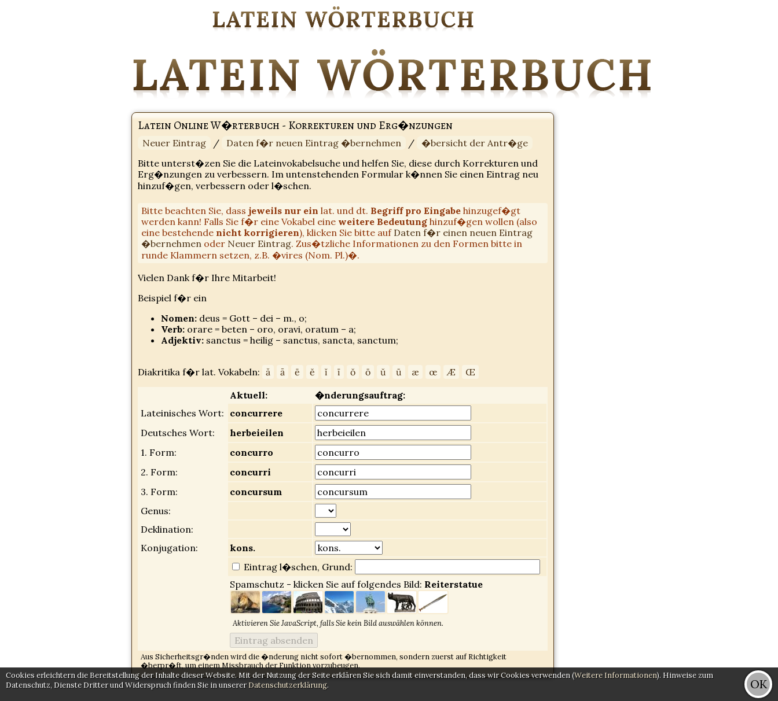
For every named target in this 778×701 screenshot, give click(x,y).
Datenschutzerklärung (287, 685)
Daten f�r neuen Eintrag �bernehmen (313, 143)
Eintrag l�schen (279, 567)
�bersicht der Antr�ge (474, 143)
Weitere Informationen (615, 675)
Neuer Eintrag (174, 143)
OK (758, 684)
